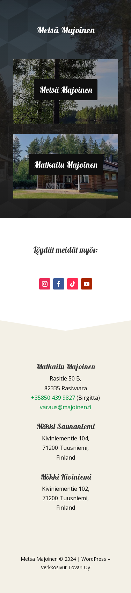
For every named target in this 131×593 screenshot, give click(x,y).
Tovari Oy (79, 567)
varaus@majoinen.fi (65, 407)
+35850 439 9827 (53, 398)
